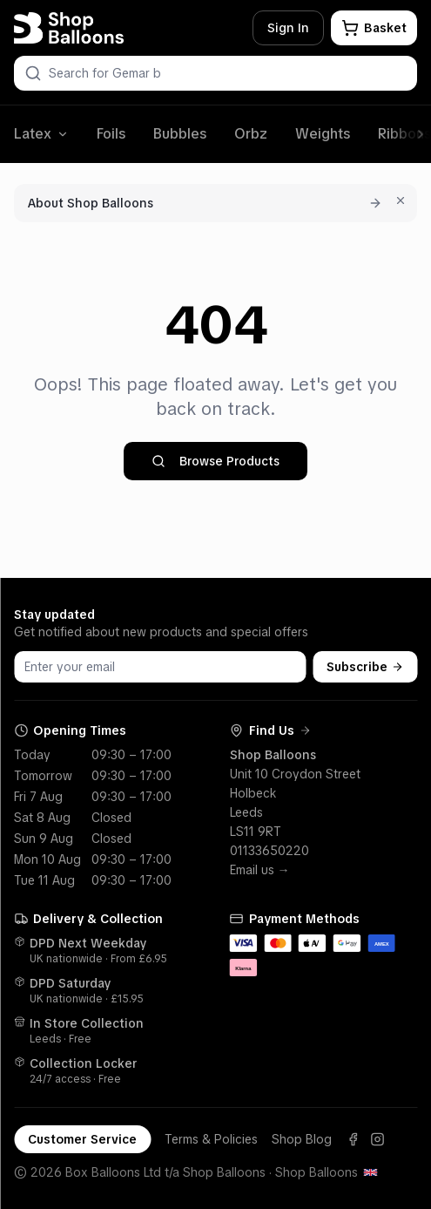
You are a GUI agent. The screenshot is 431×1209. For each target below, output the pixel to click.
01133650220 (269, 851)
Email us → (260, 870)
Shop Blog (302, 1139)
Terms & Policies (211, 1139)
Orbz (250, 134)
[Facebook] (353, 1139)
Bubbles (179, 134)
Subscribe (365, 667)
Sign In (288, 28)
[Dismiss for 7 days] (400, 200)
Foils (111, 134)
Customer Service (82, 1139)
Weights (322, 134)
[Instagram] (377, 1139)
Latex (41, 134)
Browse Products (215, 461)
